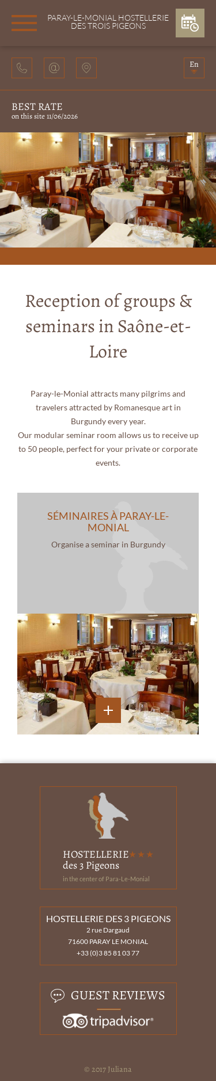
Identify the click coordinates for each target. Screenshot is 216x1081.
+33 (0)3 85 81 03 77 (108, 953)
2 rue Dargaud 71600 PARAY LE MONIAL (108, 936)
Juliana (120, 1069)
